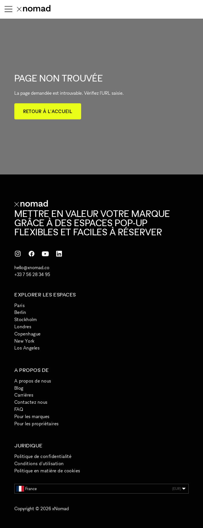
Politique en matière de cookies (47, 470)
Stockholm (25, 319)
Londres (22, 326)
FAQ (18, 409)
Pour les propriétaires (36, 423)
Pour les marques (32, 416)
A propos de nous (32, 381)
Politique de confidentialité (42, 456)
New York (24, 341)
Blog (19, 388)
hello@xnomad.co (31, 267)
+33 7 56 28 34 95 (32, 274)
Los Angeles (27, 348)
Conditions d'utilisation (39, 463)
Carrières (23, 395)
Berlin (20, 312)
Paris (19, 305)
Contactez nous (31, 402)
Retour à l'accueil (47, 111)
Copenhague (27, 334)
